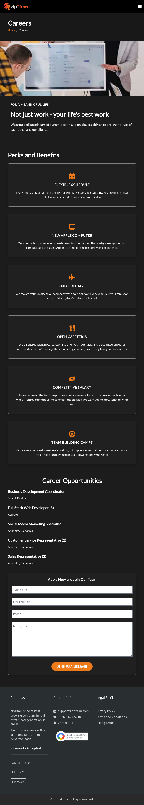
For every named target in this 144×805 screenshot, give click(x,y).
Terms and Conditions (111, 717)
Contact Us (65, 723)
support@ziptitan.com (73, 711)
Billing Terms (105, 723)
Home (13, 30)
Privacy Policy (105, 711)
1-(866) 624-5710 (69, 717)
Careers (23, 30)
